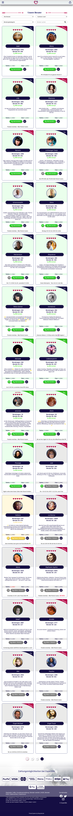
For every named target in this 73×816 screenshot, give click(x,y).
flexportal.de (41, 813)
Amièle (51, 619)
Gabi (17, 46)
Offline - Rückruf (52, 486)
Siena (51, 202)
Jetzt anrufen (16, 69)
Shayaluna (51, 254)
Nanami (18, 150)
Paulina (51, 671)
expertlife (36, 2)
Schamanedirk (18, 202)
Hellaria (18, 515)
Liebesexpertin (51, 358)
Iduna (18, 567)
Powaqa (18, 463)
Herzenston (18, 254)
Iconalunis (51, 306)
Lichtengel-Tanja (51, 150)
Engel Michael (18, 723)
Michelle (18, 358)
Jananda (18, 411)
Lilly (17, 98)
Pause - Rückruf (18, 538)
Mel (17, 671)
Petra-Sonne (17, 306)
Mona (51, 46)
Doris (51, 411)
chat (42, 173)
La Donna (51, 515)
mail (24, 69)
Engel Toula (51, 723)
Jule (51, 463)
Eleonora (51, 98)
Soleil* (18, 619)
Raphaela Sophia (51, 567)
